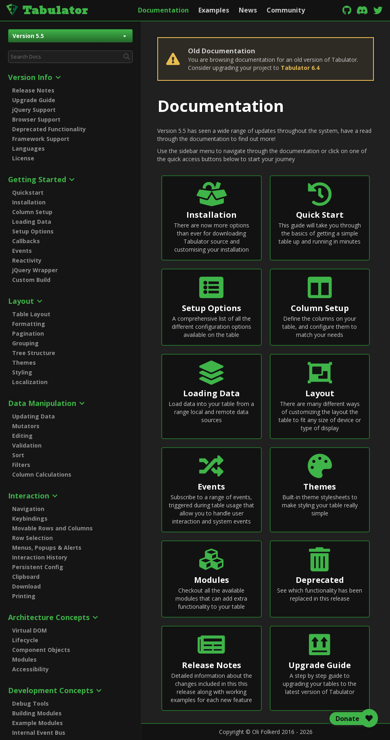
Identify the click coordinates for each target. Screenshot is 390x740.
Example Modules (37, 723)
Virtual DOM (29, 630)
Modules (24, 659)
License (23, 158)
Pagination (28, 333)
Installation (29, 202)
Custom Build (31, 280)
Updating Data (33, 416)
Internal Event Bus (38, 732)
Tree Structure (33, 353)
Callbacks (26, 241)
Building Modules (37, 713)
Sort (18, 455)
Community (286, 10)
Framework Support (40, 139)
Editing (22, 435)
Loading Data (31, 221)
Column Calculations (41, 474)
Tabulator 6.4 (300, 67)
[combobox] (70, 56)
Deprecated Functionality (49, 129)
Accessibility (30, 669)
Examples (213, 10)
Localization (30, 382)
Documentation (163, 10)
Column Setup (32, 212)
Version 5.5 (69, 36)
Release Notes (33, 90)
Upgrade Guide (33, 100)
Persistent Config (37, 567)
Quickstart (28, 192)
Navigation (28, 509)
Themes (24, 362)
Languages (28, 148)
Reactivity (27, 260)
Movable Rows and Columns (52, 528)
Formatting (28, 324)
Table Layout (31, 314)
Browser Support (36, 119)
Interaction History (39, 557)
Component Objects (41, 650)
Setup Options (33, 231)
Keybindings (30, 518)
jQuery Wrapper (35, 270)
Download (26, 586)
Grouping (25, 343)
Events (22, 250)
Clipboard (26, 576)
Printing (23, 596)
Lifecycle (25, 640)
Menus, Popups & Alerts (46, 547)
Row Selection (32, 538)
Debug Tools (30, 703)
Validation (27, 445)
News (248, 10)
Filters (21, 465)
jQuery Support (34, 110)
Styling (22, 372)
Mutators (26, 426)
